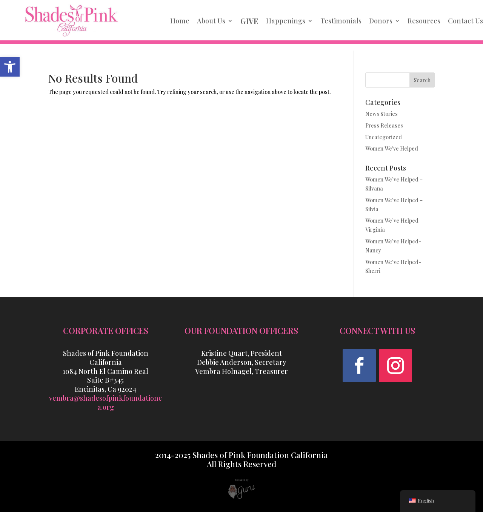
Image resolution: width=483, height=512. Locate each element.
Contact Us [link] (465, 20)
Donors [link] (380, 20)
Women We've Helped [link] (391, 148)
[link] (10, 67)
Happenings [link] (285, 20)
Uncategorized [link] (383, 137)
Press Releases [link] (384, 125)
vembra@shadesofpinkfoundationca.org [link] (105, 403)
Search (422, 80)
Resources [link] (424, 20)
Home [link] (179, 20)
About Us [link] (211, 20)
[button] (359, 365)
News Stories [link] (381, 113)
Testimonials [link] (340, 20)
